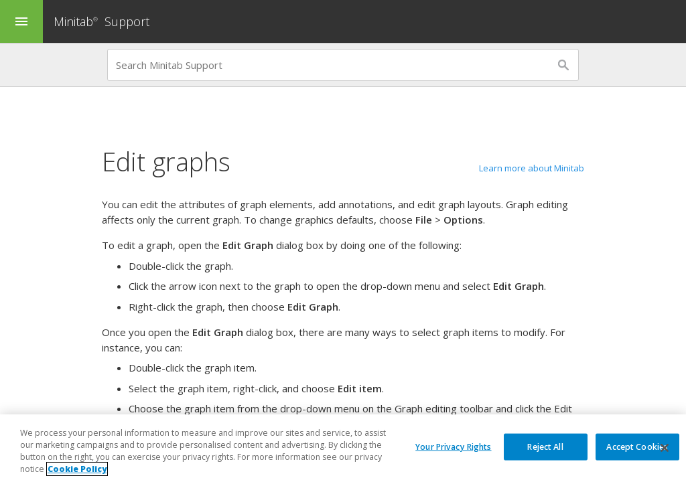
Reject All (545, 447)
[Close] (664, 448)
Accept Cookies (637, 447)
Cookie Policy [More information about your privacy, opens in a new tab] (77, 469)
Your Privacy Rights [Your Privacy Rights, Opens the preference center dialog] (453, 447)
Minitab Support (101, 21)
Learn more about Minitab (531, 168)
